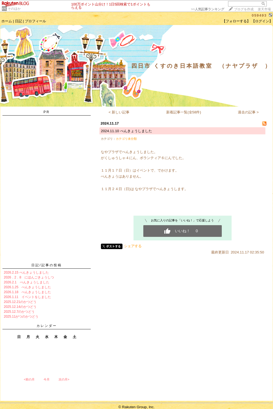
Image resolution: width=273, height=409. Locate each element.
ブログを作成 (244, 9)
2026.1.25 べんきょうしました (27, 287)
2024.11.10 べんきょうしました (126, 131)
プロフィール (35, 21)
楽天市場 (264, 9)
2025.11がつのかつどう (21, 316)
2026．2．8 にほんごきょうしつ (29, 277)
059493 (259, 15)
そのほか (14, 9)
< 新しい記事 (119, 112)
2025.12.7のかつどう (19, 312)
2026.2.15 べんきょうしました (26, 272)
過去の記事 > (248, 112)
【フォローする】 (236, 21)
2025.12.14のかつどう (20, 307)
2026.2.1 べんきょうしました (26, 282)
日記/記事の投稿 (46, 265)
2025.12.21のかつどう (20, 302)
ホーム (6, 21)
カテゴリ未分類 (126, 138)
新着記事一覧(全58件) (183, 112)
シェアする (133, 246)
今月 (47, 379)
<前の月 (29, 379)
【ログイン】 (262, 21)
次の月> (64, 379)
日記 (18, 21)
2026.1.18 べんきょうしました (27, 292)
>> (207, 9)
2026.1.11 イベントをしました (27, 297)
